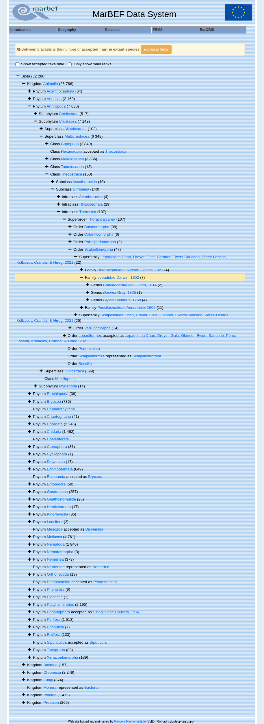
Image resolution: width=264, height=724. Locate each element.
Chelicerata (68, 114)
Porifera (53, 619)
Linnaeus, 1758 (122, 300)
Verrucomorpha (97, 328)
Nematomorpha (60, 552)
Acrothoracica (91, 197)
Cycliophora (57, 454)
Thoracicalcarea (101, 219)
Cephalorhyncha (61, 409)
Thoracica (87, 212)
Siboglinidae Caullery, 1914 (116, 612)
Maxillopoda (65, 378)
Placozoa (55, 597)
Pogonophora (58, 612)
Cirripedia (81, 189)
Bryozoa (54, 401)
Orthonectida (58, 574)
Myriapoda (68, 386)
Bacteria (50, 665)
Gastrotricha (57, 492)
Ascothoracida (84, 182)
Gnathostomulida (61, 499)
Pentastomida (58, 582)
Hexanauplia (71, 151)
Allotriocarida (75, 129)
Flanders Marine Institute (130, 721)
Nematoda (56, 544)
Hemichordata (59, 507)
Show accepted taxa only (39, 64)
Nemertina (55, 567)
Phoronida (55, 589)
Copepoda (70, 144)
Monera (49, 687)
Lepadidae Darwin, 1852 (118, 277)
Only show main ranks (89, 64)
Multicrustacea (77, 136)
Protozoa (51, 702)
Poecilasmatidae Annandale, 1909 (126, 307)
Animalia (50, 84)
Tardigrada (56, 650)
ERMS (158, 30)
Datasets (112, 30)
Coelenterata (58, 439)
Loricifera (55, 522)
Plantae (49, 695)
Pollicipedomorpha (100, 242)
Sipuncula (98, 642)
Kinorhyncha (57, 514)
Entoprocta (56, 484)
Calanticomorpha (99, 234)
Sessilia (85, 363)
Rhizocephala (91, 204)
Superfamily (90, 257)
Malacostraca (72, 159)
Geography (67, 30)
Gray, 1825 (119, 292)
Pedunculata (89, 348)
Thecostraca (115, 151)
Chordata (55, 424)
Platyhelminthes (60, 604)
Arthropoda (56, 106)
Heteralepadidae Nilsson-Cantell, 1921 (130, 270)
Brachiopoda (57, 393)
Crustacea (68, 121)
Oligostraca (74, 371)
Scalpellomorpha (98, 249)
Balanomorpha (96, 227)
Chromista (52, 672)
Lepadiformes (90, 335)
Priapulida (55, 627)
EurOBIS (207, 30)
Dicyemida (56, 461)
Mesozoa (54, 529)
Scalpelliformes (92, 356)
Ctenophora (57, 446)
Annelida (54, 99)
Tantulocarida (72, 167)
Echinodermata (60, 469)
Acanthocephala (60, 91)
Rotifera (53, 634)
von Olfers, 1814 (130, 285)
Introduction (20, 30)
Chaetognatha (59, 416)
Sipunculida (57, 642)
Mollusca (54, 537)
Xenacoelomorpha (62, 657)
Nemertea (55, 559)
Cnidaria (54, 431)
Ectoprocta (56, 476)
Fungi (48, 680)
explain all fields (156, 49)
